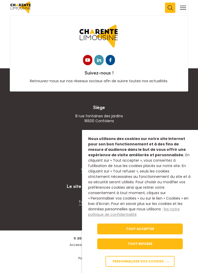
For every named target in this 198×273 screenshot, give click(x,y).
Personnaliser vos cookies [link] (138, 261)
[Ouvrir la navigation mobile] (183, 8)
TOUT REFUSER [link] (140, 244)
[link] (21, 12)
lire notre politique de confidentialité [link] (134, 211)
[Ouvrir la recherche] (170, 8)
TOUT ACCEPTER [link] (140, 229)
